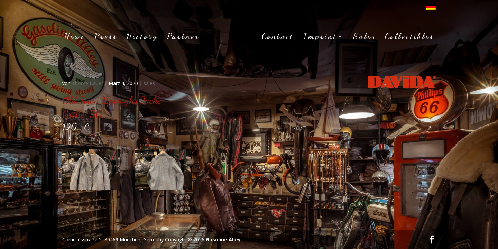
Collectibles (409, 37)
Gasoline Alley (223, 239)
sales (149, 83)
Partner (183, 37)
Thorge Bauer (87, 83)
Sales (364, 37)
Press (105, 37)
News (74, 37)
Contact (278, 37)
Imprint (320, 37)
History (142, 37)
